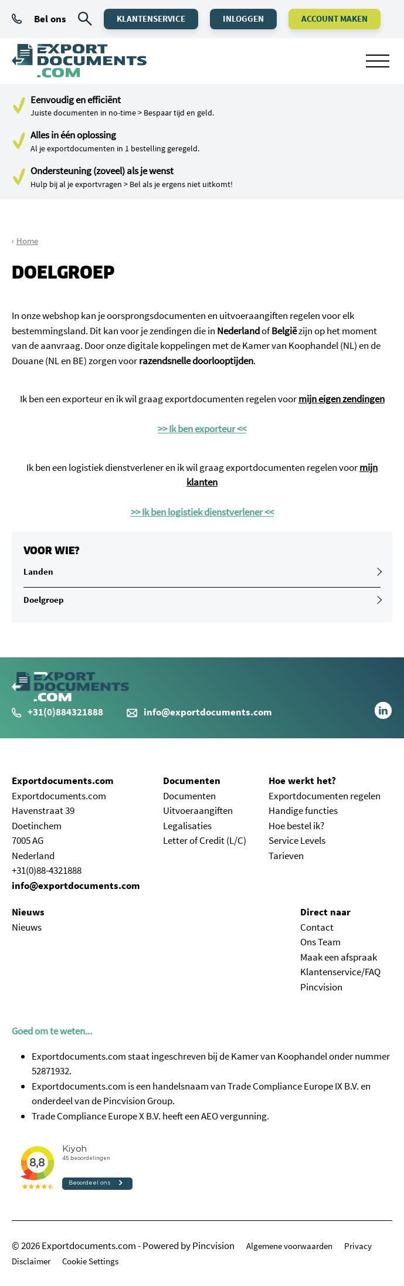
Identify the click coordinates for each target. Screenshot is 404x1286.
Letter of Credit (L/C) (204, 840)
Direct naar (325, 911)
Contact (317, 927)
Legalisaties (187, 825)
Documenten (191, 780)
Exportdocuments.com (63, 780)
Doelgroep (43, 599)
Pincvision (321, 986)
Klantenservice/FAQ (340, 971)
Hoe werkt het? (302, 780)
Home (27, 240)
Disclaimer (31, 1261)
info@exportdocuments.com (208, 711)
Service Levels (297, 840)
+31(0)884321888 (57, 711)
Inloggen (243, 18)
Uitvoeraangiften (198, 810)
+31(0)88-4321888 (47, 870)
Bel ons (39, 18)
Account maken (334, 18)
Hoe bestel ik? (296, 825)
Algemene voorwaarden (289, 1245)
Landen (38, 571)
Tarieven (286, 855)
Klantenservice (151, 18)
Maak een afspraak (338, 957)
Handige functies (303, 810)
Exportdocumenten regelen (325, 795)
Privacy (358, 1245)
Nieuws (28, 911)
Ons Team (320, 941)
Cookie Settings (90, 1261)
